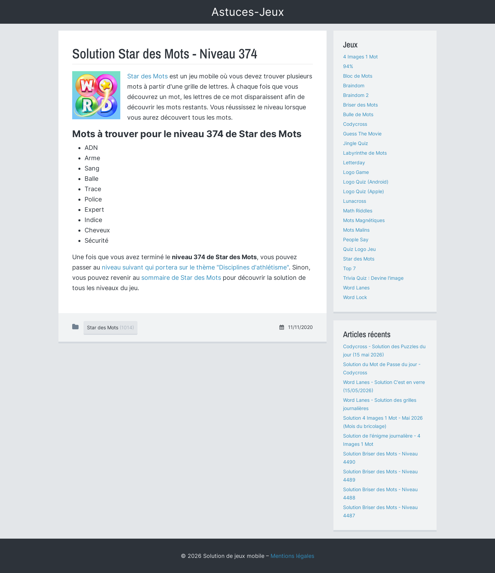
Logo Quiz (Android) (365, 182)
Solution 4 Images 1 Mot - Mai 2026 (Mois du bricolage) (383, 422)
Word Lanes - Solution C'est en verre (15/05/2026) (384, 386)
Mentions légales (292, 555)
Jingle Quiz (355, 143)
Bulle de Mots (358, 114)
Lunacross (354, 201)
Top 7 (349, 268)
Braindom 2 (355, 95)
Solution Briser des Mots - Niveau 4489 (380, 476)
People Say (355, 239)
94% (348, 66)
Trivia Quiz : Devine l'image (373, 278)
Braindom (353, 85)
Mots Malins (356, 230)
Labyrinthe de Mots (365, 153)
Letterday (354, 162)
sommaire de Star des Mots (181, 277)
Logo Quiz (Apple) (363, 191)
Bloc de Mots (357, 76)
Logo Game (356, 172)
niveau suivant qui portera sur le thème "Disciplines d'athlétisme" (195, 267)
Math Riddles (357, 210)
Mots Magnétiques (364, 220)
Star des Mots (147, 76)
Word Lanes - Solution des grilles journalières (379, 404)
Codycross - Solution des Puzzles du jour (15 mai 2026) (384, 350)
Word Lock (355, 297)
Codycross (355, 124)
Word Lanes (356, 287)
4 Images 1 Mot (360, 56)
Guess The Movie (362, 133)
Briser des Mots (360, 105)
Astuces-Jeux (247, 12)
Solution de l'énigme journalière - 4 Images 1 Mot (381, 440)
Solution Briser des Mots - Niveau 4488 (380, 493)
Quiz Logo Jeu (359, 249)
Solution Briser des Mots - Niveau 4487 (380, 511)
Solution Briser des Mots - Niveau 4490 (380, 458)
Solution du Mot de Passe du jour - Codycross (381, 368)
